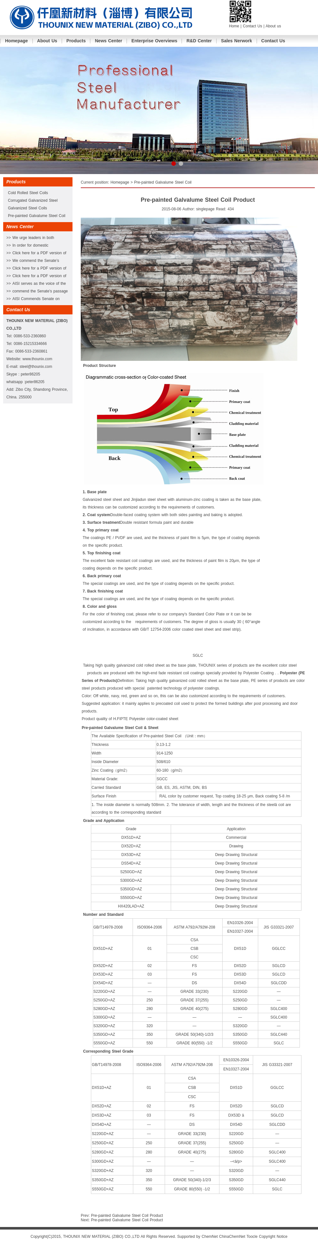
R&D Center (199, 40)
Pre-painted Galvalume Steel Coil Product (127, 1215)
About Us (47, 40)
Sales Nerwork (236, 40)
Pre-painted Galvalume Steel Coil (36, 216)
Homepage (16, 40)
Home (234, 26)
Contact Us (253, 26)
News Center (108, 40)
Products (76, 40)
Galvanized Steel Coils (27, 208)
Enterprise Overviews (154, 40)
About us (273, 26)
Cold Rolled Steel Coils (28, 193)
